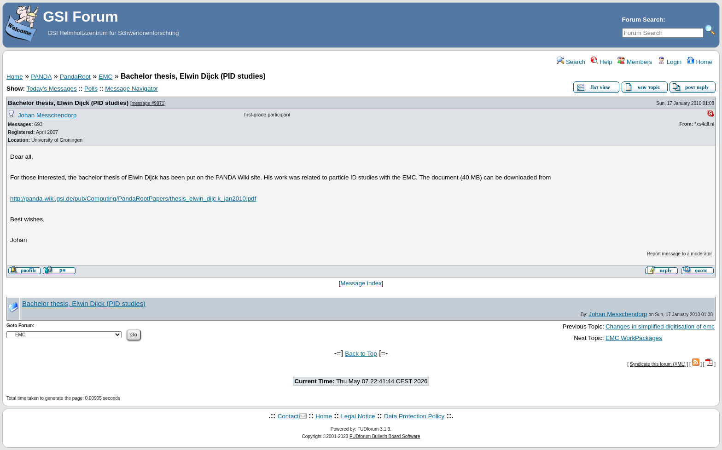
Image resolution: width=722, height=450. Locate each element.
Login (669, 61)
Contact (288, 416)
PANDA (41, 76)
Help (601, 61)
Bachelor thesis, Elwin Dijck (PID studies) (68, 102)
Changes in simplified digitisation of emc (660, 326)
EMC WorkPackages (634, 338)
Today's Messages (51, 88)
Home (699, 61)
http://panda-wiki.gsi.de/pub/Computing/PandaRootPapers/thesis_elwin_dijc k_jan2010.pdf (133, 198)
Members (634, 61)
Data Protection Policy (414, 416)
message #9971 (148, 103)
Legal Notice (358, 416)
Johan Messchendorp (47, 115)
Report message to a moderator (679, 253)
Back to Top (361, 353)
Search (571, 61)
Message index (361, 283)
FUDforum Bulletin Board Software (384, 436)
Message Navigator (131, 88)
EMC (106, 76)
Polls (91, 88)
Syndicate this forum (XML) (658, 364)
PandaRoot (75, 76)
